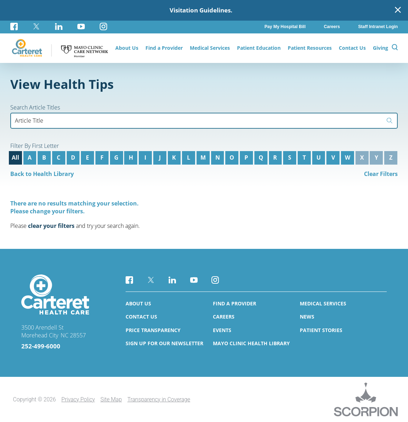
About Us (138, 303)
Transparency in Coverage (158, 399)
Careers (224, 316)
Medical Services (323, 303)
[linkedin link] (59, 26)
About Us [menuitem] (126, 47)
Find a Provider (234, 303)
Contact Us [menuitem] (352, 47)
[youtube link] (81, 26)
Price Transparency (153, 330)
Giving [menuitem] (380, 47)
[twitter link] (36, 26)
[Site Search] (395, 48)
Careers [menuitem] (332, 26)
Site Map (111, 399)
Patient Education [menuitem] (259, 47)
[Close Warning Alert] (398, 10)
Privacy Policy (78, 399)
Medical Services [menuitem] (210, 47)
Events (222, 330)
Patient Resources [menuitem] (310, 47)
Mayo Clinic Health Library (251, 343)
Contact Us (141, 316)
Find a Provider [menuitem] (164, 47)
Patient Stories (321, 330)
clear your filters (51, 226)
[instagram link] (103, 26)
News (307, 316)
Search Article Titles (35, 108)
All (15, 157)
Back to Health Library (42, 174)
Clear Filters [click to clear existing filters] (381, 174)
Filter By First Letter (34, 146)
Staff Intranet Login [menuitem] (378, 26)
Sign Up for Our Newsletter (164, 343)
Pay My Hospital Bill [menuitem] (284, 26)
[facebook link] (17, 26)
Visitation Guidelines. (201, 10)
